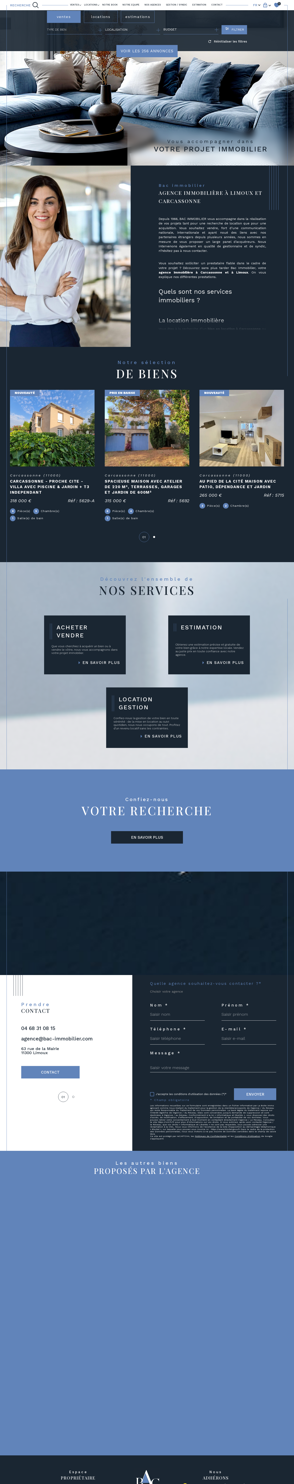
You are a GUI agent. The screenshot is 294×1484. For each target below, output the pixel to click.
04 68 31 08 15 (38, 1028)
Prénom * (236, 1005)
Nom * (159, 1005)
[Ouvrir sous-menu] (80, 5)
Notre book (110, 4)
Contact (217, 4)
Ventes (74, 4)
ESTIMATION (199, 4)
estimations (137, 17)
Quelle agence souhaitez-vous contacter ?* (206, 983)
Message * (165, 1053)
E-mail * (234, 1029)
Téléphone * (168, 1029)
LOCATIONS (90, 4)
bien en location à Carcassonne (234, 329)
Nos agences (153, 4)
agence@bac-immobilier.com (57, 1039)
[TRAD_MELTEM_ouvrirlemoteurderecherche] (24, 5)
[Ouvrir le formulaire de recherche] (234, 29)
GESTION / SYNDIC (176, 4)
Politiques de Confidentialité (211, 1136)
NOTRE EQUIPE (130, 4)
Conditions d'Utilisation (247, 1136)
